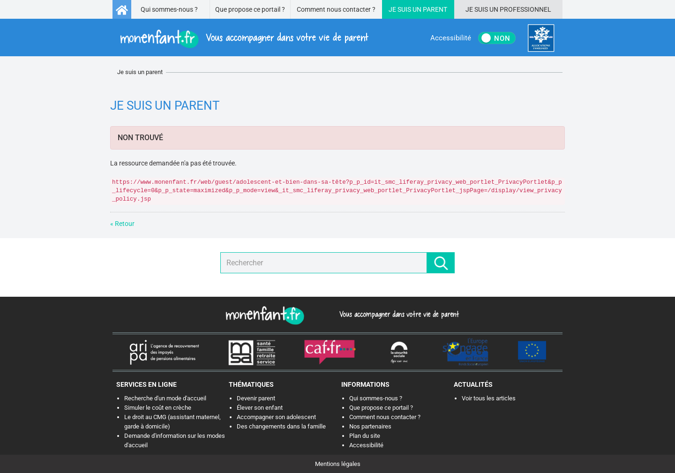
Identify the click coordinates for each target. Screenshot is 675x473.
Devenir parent (256, 398)
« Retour (122, 223)
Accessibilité (366, 445)
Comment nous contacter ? (336, 9)
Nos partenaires (370, 426)
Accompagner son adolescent (276, 416)
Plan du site (364, 435)
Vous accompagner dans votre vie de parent (398, 314)
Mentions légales (337, 463)
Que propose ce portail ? (250, 9)
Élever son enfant (260, 407)
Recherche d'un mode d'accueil (165, 398)
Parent (435, 9)
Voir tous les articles (489, 398)
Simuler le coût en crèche (157, 407)
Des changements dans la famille (281, 426)
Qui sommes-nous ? (169, 9)
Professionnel (525, 9)
